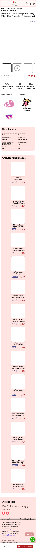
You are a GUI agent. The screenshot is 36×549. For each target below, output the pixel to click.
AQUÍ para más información (8, 536)
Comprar (27, 546)
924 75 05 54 (8, 510)
